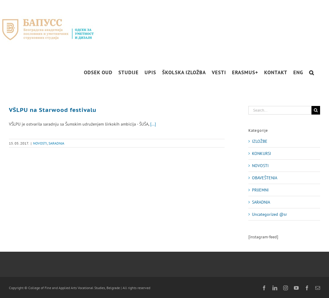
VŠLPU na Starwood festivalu (52, 109)
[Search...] (279, 110)
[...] (153, 124)
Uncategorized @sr (269, 214)
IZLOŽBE (259, 141)
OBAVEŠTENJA (264, 177)
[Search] (315, 110)
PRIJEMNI (260, 190)
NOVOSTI (40, 143)
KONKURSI (261, 153)
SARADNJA (56, 143)
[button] (311, 73)
